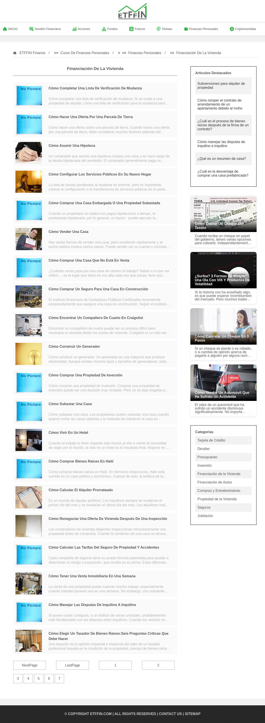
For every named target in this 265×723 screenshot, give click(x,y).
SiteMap (193, 714)
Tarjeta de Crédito (211, 440)
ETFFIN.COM (101, 714)
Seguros (204, 507)
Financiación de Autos (214, 482)
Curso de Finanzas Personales (84, 53)
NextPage (29, 665)
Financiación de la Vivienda (198, 53)
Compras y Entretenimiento (218, 491)
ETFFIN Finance (32, 53)
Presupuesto (207, 457)
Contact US (170, 714)
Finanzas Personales (144, 53)
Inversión (204, 465)
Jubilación (205, 516)
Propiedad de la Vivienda (217, 499)
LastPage (72, 665)
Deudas (203, 449)
